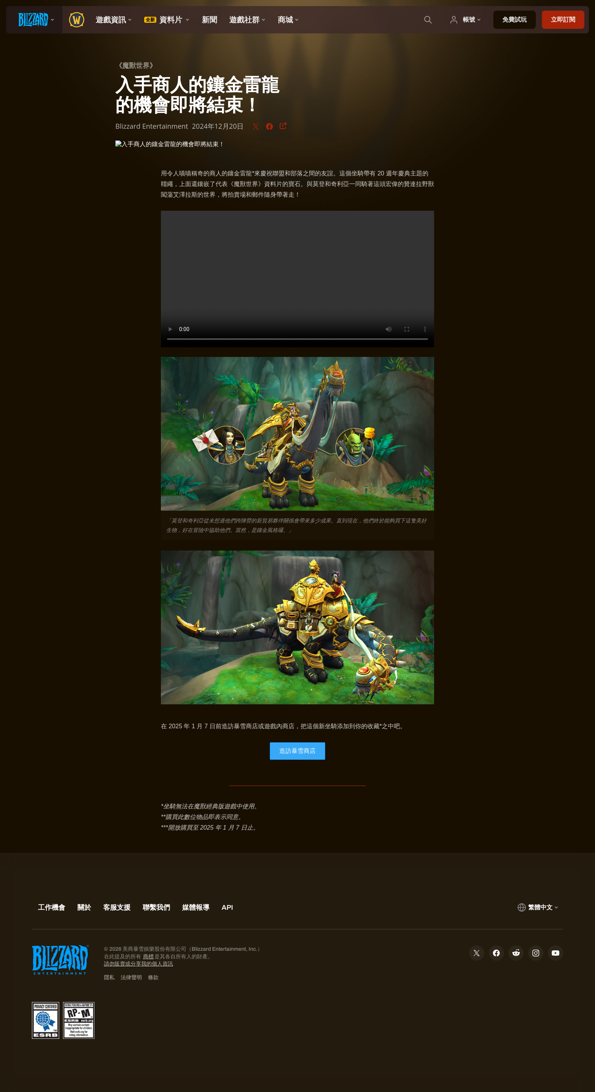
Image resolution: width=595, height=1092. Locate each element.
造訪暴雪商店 (297, 751)
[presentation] (34, 19)
